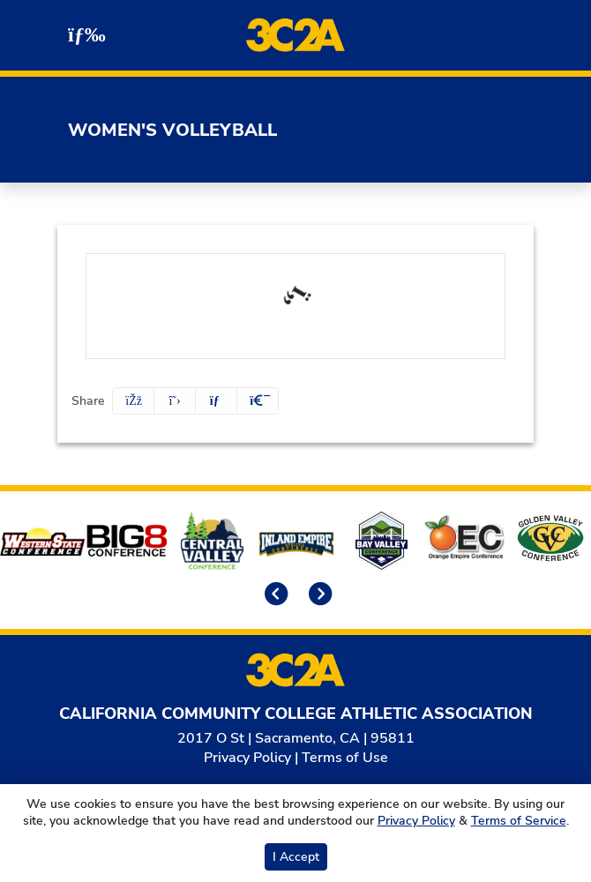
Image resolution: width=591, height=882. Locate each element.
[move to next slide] (317, 595)
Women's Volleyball (172, 130)
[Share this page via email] (216, 401)
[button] (257, 401)
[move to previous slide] (273, 595)
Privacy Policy (247, 757)
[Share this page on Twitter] (174, 401)
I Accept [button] (296, 856)
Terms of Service (518, 820)
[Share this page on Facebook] (133, 401)
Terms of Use (345, 757)
